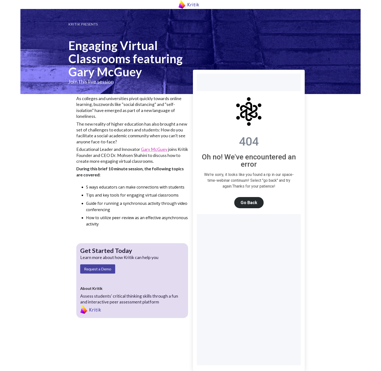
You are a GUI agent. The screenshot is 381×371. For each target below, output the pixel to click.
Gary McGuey (154, 149)
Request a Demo (97, 269)
